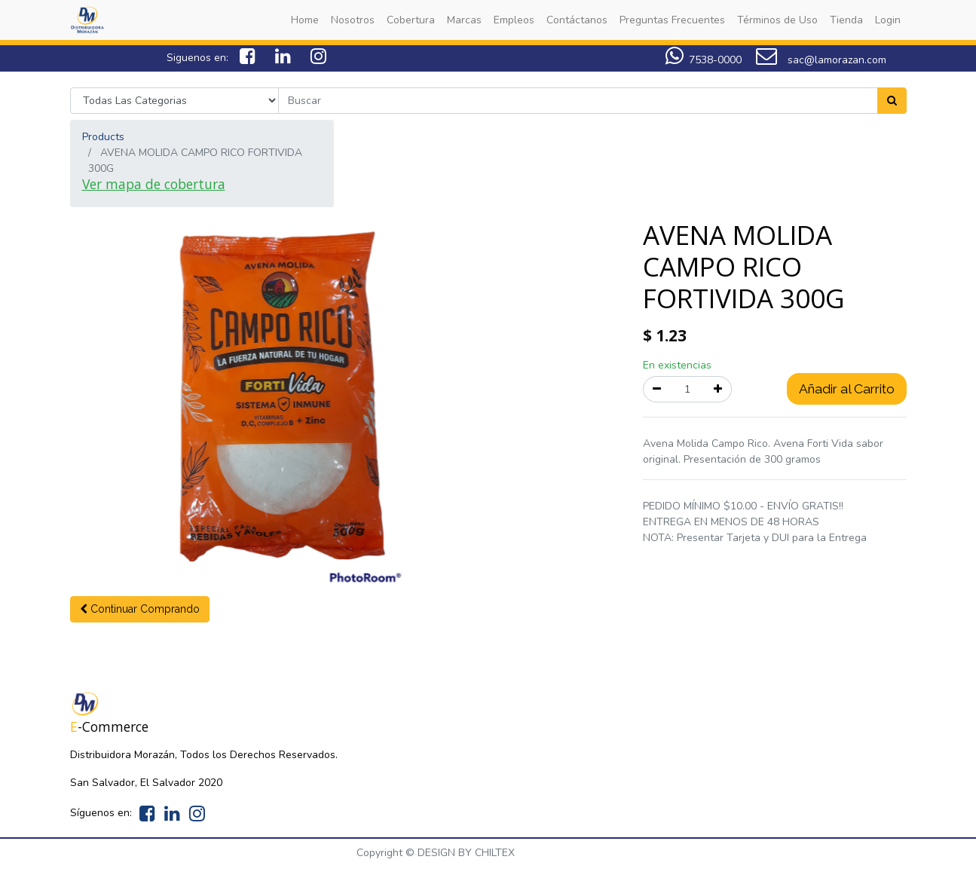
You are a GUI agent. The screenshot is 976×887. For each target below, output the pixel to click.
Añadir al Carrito (847, 388)
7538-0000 (703, 60)
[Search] (892, 100)
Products (103, 137)
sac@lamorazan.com (821, 60)
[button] (140, 609)
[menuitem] (305, 20)
